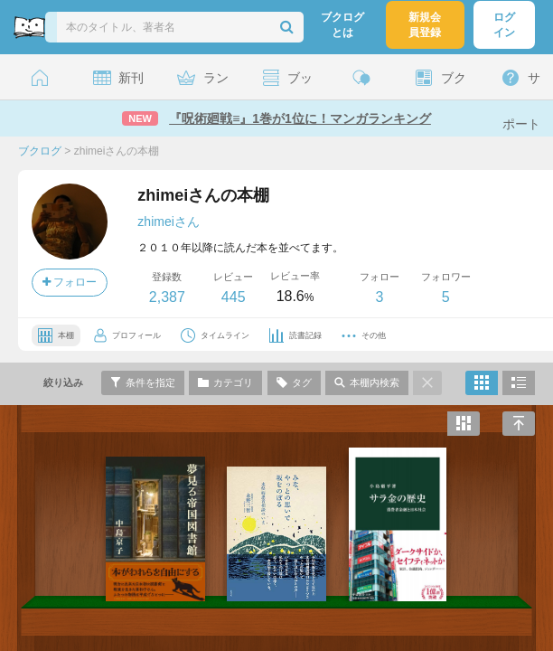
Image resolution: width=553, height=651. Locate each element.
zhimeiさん (168, 221)
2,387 (167, 297)
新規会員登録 (424, 25)
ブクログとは (342, 25)
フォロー (69, 282)
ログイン (504, 25)
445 (233, 297)
